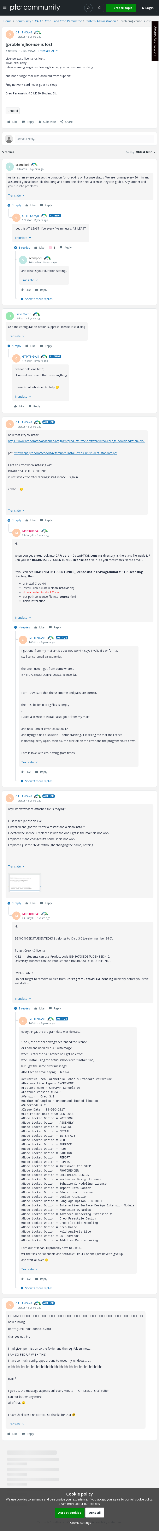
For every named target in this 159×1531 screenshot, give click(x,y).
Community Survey (155, 41)
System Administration (101, 21)
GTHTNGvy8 (24, 32)
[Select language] (100, 8)
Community (23, 21)
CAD (38, 21)
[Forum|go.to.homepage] (35, 7)
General (12, 111)
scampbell (22, 165)
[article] (79, 186)
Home (7, 21)
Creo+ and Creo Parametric (63, 21)
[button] (4, 9)
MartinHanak (30, 531)
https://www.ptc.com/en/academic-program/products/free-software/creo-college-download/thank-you (76, 441)
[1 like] (52, 247)
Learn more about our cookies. (79, 1504)
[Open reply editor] (79, 138)
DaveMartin (23, 314)
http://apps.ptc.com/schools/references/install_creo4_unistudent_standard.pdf (65, 453)
